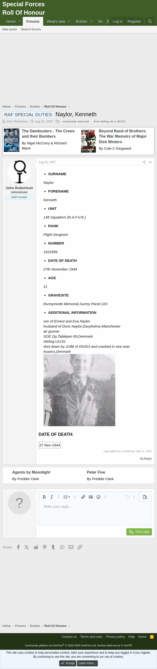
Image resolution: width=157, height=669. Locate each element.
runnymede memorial (75, 121)
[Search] (150, 21)
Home (11, 21)
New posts (9, 29)
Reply (148, 458)
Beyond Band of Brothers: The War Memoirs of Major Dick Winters (123, 136)
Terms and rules (91, 636)
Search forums (31, 29)
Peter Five (96, 472)
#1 (150, 162)
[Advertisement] (79, 69)
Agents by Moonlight (31, 472)
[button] (19, 21)
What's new (56, 21)
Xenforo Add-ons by (114, 645)
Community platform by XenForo (60, 645)
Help (131, 636)
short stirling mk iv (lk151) (109, 121)
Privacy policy (115, 636)
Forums (33, 21)
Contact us (69, 636)
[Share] (144, 162)
